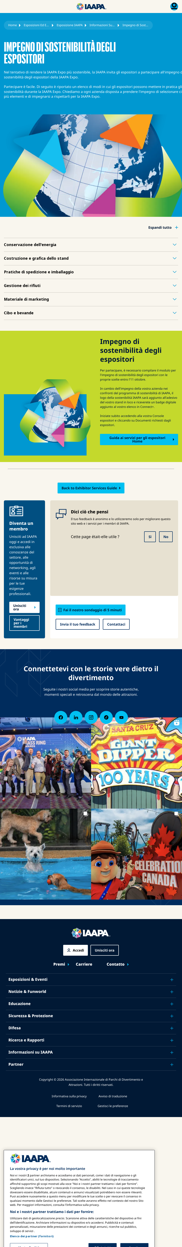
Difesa (14, 1028)
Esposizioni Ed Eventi (37, 25)
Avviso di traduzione (112, 1096)
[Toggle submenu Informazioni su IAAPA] (172, 1052)
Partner (16, 1064)
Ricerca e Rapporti (26, 1040)
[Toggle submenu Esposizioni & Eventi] (172, 980)
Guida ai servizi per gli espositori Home (137, 439)
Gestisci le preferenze (113, 1106)
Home (12, 25)
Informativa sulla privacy (69, 1096)
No (165, 536)
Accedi (78, 950)
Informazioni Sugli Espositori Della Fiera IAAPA (103, 25)
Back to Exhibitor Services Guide (89, 488)
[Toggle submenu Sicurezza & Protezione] (172, 1016)
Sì (149, 536)
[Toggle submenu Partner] (172, 1065)
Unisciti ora (19, 607)
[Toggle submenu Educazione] (172, 1004)
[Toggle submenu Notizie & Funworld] (172, 992)
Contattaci (116, 624)
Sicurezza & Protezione (30, 1015)
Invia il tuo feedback (77, 624)
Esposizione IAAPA (70, 25)
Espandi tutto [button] (160, 227)
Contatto (116, 964)
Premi (59, 964)
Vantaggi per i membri (21, 623)
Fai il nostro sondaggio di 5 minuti (92, 610)
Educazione (19, 1003)
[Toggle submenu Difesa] (172, 1028)
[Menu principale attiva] (8, 6)
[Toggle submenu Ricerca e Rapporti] (172, 1040)
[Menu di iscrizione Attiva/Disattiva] (174, 6)
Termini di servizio (69, 1106)
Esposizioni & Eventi (27, 979)
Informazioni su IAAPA (30, 1052)
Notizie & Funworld (27, 991)
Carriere (84, 964)
